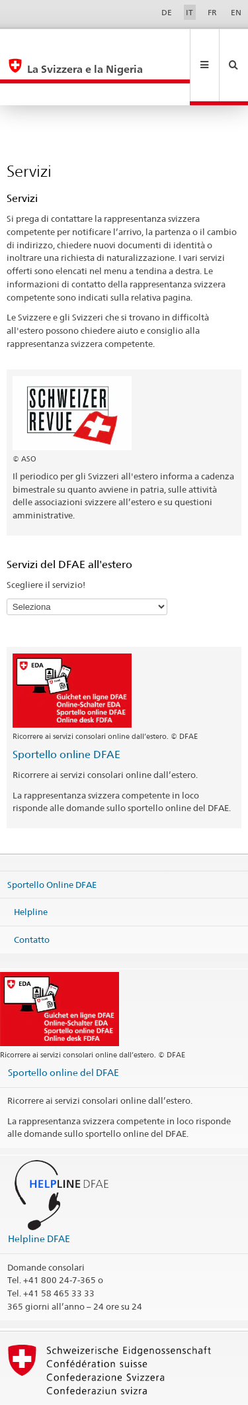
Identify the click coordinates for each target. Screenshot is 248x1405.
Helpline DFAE (39, 1194)
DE (166, 12)
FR (212, 12)
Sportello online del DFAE (63, 1028)
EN (236, 12)
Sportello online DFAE (66, 710)
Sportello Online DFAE (52, 839)
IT (189, 12)
